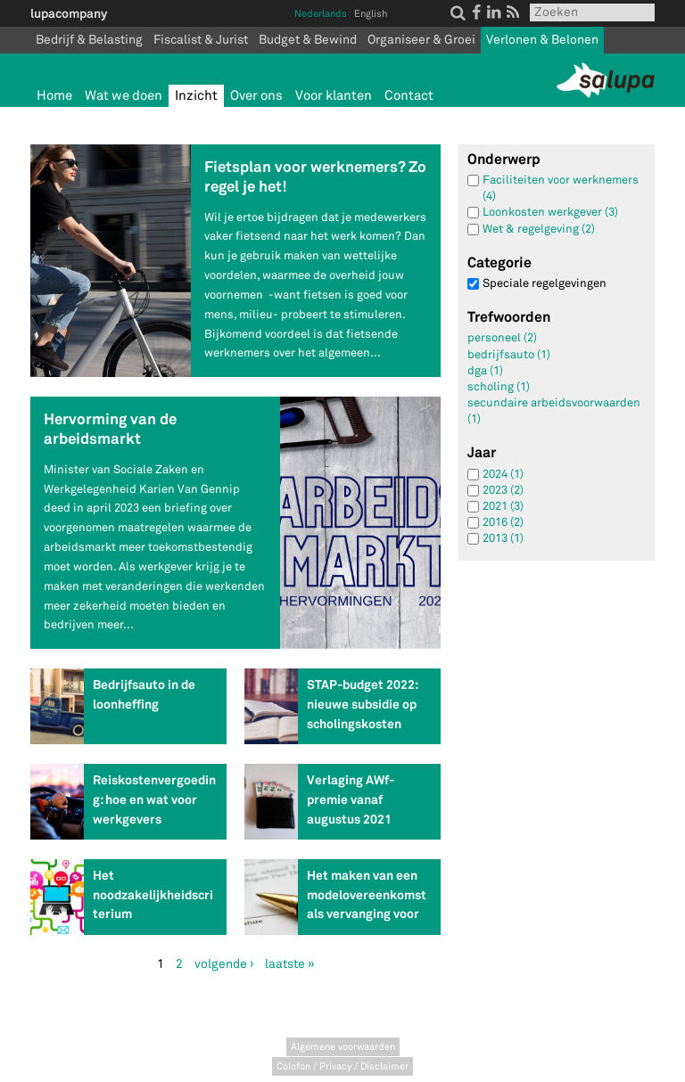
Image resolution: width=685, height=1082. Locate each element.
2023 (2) (503, 490)
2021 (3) (503, 506)
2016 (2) (503, 522)
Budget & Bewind (308, 39)
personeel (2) (502, 338)
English (370, 14)
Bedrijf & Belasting (89, 39)
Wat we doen (123, 95)
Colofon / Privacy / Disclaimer (342, 1066)
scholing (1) (498, 387)
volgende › (223, 963)
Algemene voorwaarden (343, 1047)
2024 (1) (503, 474)
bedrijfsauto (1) (508, 355)
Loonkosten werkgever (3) (550, 212)
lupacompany (68, 13)
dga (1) (485, 371)
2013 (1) (503, 538)
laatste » (290, 963)
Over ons (256, 95)
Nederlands (320, 14)
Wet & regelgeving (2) (539, 229)
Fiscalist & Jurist (200, 39)
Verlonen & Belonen (542, 39)
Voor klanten (333, 95)
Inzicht (196, 95)
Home (54, 95)
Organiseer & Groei (421, 39)
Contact (408, 95)
